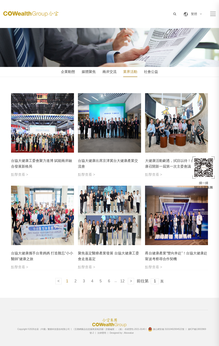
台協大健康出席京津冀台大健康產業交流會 (108, 163)
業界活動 (130, 72)
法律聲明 (101, 333)
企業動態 (68, 72)
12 (122, 281)
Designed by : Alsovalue (122, 333)
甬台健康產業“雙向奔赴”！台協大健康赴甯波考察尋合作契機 (176, 256)
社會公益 (151, 72)
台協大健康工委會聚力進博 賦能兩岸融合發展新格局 (41, 163)
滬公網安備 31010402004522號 (166, 329)
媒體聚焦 (89, 72)
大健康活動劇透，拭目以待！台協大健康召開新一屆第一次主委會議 (175, 163)
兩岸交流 (109, 72)
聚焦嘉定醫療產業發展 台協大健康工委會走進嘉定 (108, 256)
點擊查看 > (19, 174)
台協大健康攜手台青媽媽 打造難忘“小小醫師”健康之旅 (42, 256)
